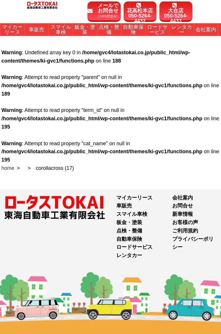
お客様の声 (185, 222)
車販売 (124, 206)
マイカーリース (134, 198)
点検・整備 (129, 231)
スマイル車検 (131, 214)
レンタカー (129, 255)
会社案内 (182, 198)
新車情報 (182, 214)
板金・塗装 (129, 222)
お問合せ (182, 206)
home (7, 168)
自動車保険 (129, 239)
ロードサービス (134, 247)
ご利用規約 (185, 231)
